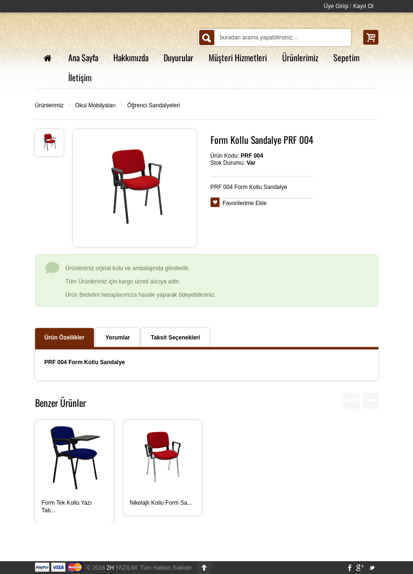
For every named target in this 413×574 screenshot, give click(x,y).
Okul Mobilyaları (95, 105)
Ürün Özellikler (65, 337)
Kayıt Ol (363, 6)
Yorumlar (117, 337)
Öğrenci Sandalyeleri (153, 105)
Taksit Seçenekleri (175, 337)
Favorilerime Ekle (245, 203)
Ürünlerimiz (49, 105)
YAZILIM (122, 568)
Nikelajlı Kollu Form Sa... (161, 502)
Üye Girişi (336, 6)
